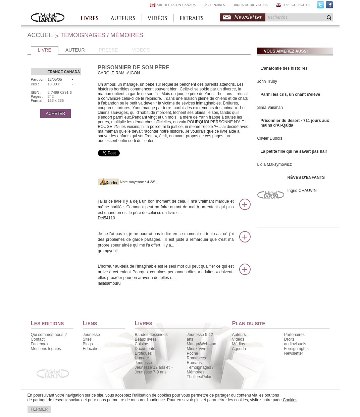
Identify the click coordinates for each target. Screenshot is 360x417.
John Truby (267, 81)
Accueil (47, 18)
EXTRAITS (191, 18)
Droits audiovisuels (295, 341)
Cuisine (141, 344)
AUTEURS (123, 18)
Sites (87, 339)
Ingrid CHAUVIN (302, 190)
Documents (145, 348)
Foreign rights (296, 348)
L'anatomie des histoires (284, 68)
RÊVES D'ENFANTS (306, 177)
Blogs (88, 344)
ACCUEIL (41, 35)
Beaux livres (146, 339)
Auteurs (239, 334)
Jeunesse (91, 334)
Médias (238, 344)
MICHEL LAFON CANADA (176, 5)
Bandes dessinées (151, 334)
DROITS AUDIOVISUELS (250, 5)
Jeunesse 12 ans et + (154, 367)
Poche (192, 353)
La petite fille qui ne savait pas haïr (294, 151)
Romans (194, 362)
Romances (196, 358)
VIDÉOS (157, 18)
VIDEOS (141, 50)
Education (92, 348)
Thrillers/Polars (200, 376)
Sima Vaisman (270, 107)
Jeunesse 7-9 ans (151, 372)
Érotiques (143, 353)
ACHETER (55, 113)
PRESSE (108, 50)
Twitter (320, 6)
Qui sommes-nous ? (49, 334)
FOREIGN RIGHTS (295, 5)
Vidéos (238, 339)
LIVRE (44, 50)
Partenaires (294, 334)
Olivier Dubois (269, 138)
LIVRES (90, 18)
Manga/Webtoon (201, 344)
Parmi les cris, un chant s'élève (290, 94)
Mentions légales (46, 348)
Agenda (239, 348)
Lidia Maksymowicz (274, 164)
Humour (142, 358)
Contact (38, 339)
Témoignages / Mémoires (200, 369)
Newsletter (248, 17)
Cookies (290, 400)
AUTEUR (75, 50)
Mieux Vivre (197, 348)
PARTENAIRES (214, 5)
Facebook (329, 6)
